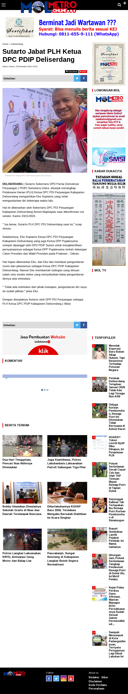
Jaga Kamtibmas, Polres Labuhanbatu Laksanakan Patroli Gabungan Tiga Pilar (66, 463)
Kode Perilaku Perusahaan (98, 687)
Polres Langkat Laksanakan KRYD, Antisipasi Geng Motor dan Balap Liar (21, 557)
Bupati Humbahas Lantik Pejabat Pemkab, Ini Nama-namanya (116, 537)
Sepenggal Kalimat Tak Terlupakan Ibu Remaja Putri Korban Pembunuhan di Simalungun (117, 510)
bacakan (72, 71)
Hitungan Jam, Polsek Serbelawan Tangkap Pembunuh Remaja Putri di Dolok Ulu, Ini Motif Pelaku (117, 567)
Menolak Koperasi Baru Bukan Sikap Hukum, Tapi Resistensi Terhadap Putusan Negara (117, 357)
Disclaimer (95, 681)
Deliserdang (17, 44)
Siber (104, 677)
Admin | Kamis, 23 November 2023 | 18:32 (19, 66)
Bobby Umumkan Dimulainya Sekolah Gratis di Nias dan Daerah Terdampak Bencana (21, 510)
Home (5, 44)
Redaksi (94, 677)
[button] (124, 1)
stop (83, 71)
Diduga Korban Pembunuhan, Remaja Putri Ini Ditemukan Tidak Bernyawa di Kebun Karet (117, 416)
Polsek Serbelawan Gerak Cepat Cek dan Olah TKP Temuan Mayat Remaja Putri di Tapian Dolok (117, 477)
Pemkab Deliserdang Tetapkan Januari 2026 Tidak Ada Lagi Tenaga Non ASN (117, 387)
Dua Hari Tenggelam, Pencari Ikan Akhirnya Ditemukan (17, 463)
